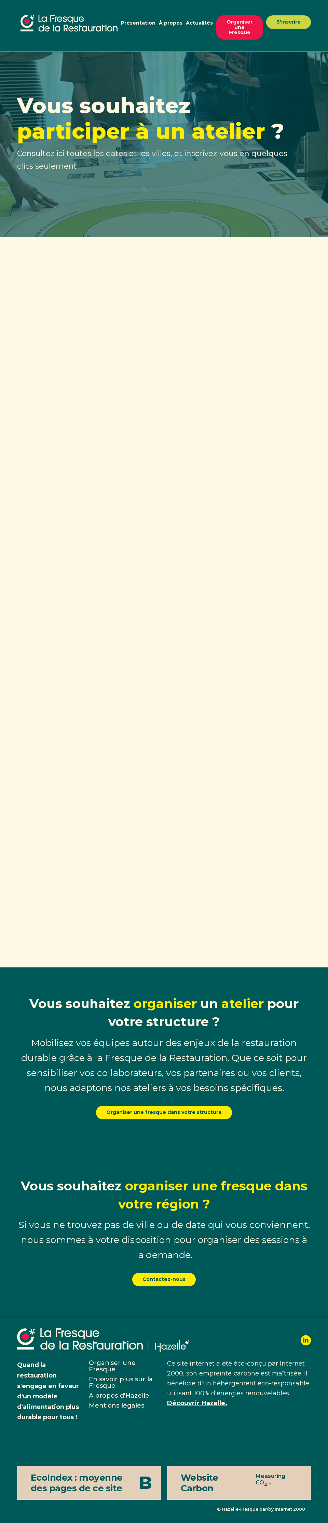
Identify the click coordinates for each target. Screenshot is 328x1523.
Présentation (138, 23)
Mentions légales (117, 1405)
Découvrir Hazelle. (197, 1403)
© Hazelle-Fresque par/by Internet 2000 (261, 1509)
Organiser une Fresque (239, 27)
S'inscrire (288, 22)
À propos (170, 23)
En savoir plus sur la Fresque (121, 1382)
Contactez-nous (164, 1279)
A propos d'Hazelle (119, 1395)
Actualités (199, 23)
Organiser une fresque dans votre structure (164, 1112)
